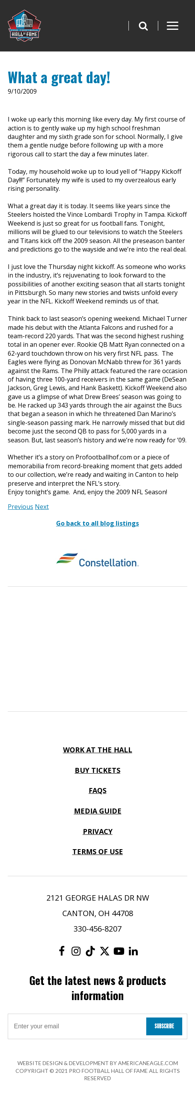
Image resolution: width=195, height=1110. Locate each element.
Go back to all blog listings (97, 523)
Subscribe (164, 1026)
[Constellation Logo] (97, 560)
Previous (20, 506)
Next (42, 506)
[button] (143, 26)
